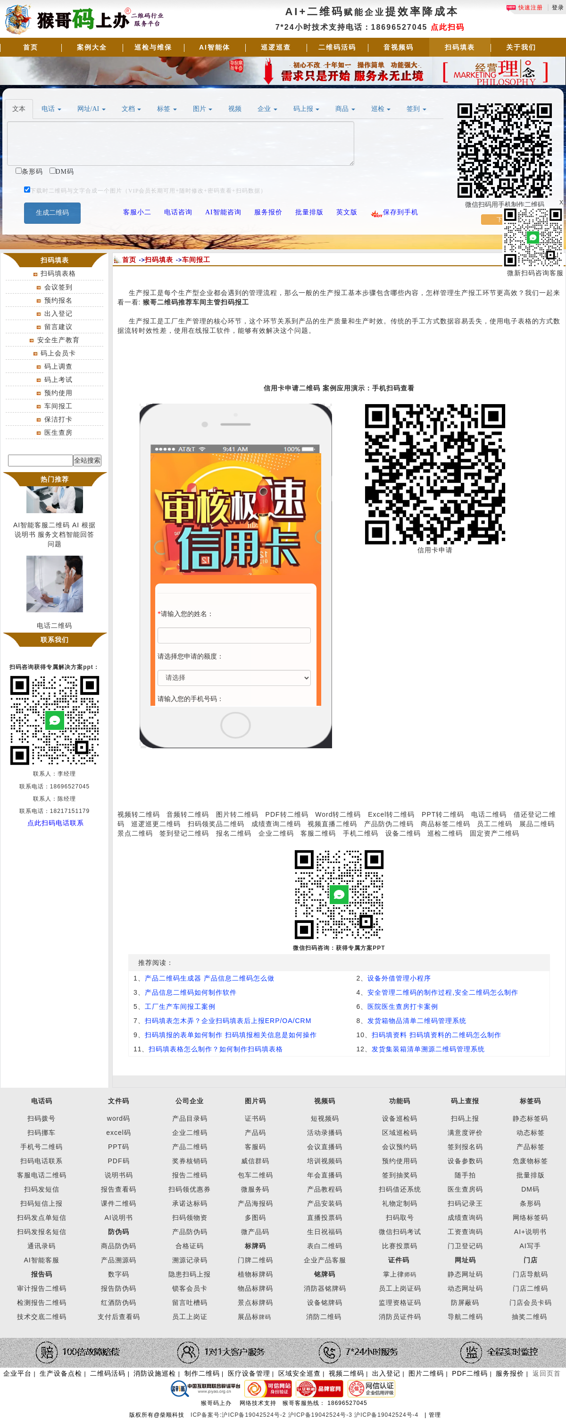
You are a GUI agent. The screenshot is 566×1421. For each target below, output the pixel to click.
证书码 (255, 1118)
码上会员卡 (58, 353)
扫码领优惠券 (189, 1189)
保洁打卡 (58, 419)
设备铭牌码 (324, 1302)
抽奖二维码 (529, 1316)
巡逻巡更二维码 (156, 824)
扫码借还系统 (400, 1189)
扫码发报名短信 (42, 1231)
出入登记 (58, 313)
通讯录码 (41, 1246)
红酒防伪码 (118, 1302)
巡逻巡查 (276, 47)
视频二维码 (346, 1373)
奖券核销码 (190, 1161)
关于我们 (521, 47)
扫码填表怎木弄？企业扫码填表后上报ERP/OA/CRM (228, 1020)
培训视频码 (324, 1161)
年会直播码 (324, 1175)
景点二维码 (135, 833)
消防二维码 (323, 1316)
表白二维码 (324, 1246)
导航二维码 (465, 1316)
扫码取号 (400, 1217)
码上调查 (58, 366)
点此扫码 (448, 27)
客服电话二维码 (42, 1175)
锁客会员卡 (190, 1288)
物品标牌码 (255, 1288)
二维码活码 (337, 47)
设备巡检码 (399, 1118)
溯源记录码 (190, 1260)
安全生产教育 (58, 340)
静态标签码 (530, 1118)
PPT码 (118, 1146)
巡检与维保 (153, 47)
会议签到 (58, 287)
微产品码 (255, 1231)
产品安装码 (324, 1203)
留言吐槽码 (190, 1302)
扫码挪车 (41, 1132)
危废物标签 (530, 1161)
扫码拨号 (41, 1118)
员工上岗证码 (400, 1288)
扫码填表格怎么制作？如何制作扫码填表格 (216, 1049)
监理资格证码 (400, 1302)
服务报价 (510, 1373)
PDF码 (119, 1161)
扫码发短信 (41, 1189)
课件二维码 (118, 1203)
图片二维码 (426, 1373)
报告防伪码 (118, 1288)
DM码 (530, 1189)
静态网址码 (465, 1274)
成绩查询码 (465, 1217)
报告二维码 (190, 1175)
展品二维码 (537, 824)
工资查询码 (465, 1231)
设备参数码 (465, 1161)
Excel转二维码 (391, 814)
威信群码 (255, 1161)
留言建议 (58, 326)
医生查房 (58, 432)
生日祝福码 (324, 1231)
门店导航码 (530, 1274)
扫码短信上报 (41, 1203)
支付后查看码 (119, 1316)
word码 (118, 1118)
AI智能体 (214, 47)
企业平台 (17, 1373)
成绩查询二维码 (276, 824)
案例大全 (92, 47)
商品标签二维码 (445, 824)
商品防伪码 (118, 1246)
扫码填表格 (58, 273)
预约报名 (58, 300)
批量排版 (530, 1175)
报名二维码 (233, 833)
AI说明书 (118, 1217)
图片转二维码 (237, 814)
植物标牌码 (255, 1274)
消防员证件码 (400, 1316)
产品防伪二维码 (389, 824)
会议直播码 (324, 1146)
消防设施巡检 (154, 1373)
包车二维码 (255, 1175)
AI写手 (530, 1246)
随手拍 (465, 1175)
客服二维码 (318, 833)
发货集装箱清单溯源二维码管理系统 (428, 1049)
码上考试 (58, 379)
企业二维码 (276, 833)
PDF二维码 (470, 1373)
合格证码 (189, 1246)
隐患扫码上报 (189, 1274)
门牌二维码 (255, 1260)
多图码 (255, 1217)
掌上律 (393, 1274)
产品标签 (530, 1146)
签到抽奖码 (399, 1175)
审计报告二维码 (42, 1288)
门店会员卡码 (530, 1302)
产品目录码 (190, 1118)
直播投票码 (324, 1217)
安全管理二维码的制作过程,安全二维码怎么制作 (442, 992)
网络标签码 (530, 1217)
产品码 (255, 1132)
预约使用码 (399, 1161)
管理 (435, 1415)
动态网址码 (465, 1288)
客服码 (255, 1146)
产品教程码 (324, 1189)
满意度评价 (465, 1132)
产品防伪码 (190, 1231)
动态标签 (530, 1132)
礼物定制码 (399, 1203)
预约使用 (58, 393)
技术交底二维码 (42, 1316)
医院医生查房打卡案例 (402, 1006)
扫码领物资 (190, 1217)
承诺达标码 (190, 1203)
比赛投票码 (399, 1246)
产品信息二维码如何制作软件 (191, 992)
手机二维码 (360, 833)
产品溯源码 (118, 1260)
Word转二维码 (338, 814)
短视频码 (325, 1118)
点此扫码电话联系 (55, 823)
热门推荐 (55, 479)
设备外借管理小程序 (399, 978)
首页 (30, 47)
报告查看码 (118, 1189)
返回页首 (547, 1373)
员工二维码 (494, 824)
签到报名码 (465, 1146)
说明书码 (119, 1175)
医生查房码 (465, 1189)
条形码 (530, 1203)
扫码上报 (465, 1118)
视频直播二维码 (332, 824)
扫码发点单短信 (42, 1217)
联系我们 (55, 639)
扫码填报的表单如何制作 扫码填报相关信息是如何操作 (231, 1035)
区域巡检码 (399, 1132)
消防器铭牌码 (325, 1288)
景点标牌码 (255, 1302)
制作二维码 (202, 1373)
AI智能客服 (41, 1260)
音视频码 (398, 47)
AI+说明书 (530, 1231)
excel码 (118, 1132)
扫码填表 (460, 47)
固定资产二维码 (496, 833)
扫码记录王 (465, 1203)
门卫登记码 (465, 1246)
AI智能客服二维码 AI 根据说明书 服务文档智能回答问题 (54, 541)
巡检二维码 (445, 833)
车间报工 (58, 406)
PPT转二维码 (443, 814)
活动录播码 (324, 1132)
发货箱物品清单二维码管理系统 (416, 1020)
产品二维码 (190, 1146)
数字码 (118, 1274)
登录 (558, 7)
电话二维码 (489, 814)
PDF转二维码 (287, 814)
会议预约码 (399, 1146)
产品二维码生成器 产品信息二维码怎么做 (210, 978)
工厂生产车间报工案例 (180, 1006)
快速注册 (524, 7)
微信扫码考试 (400, 1231)
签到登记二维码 (184, 833)
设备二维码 (403, 833)
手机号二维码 (41, 1146)
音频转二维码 (187, 814)
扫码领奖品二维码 (216, 824)
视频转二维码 (138, 814)
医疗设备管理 (249, 1373)
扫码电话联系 (41, 1161)
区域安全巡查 (299, 1373)
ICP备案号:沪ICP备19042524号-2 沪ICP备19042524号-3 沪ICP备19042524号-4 (306, 1415)
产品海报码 (255, 1203)
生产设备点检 (61, 1373)
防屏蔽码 (465, 1302)
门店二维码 (530, 1288)
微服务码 (255, 1189)
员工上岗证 (190, 1316)
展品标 (254, 1316)
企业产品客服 (325, 1260)
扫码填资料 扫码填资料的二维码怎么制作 (436, 1035)
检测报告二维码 (42, 1302)
